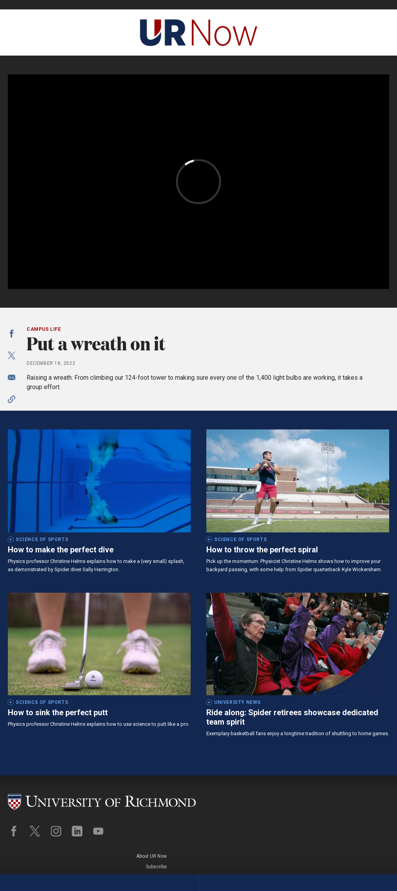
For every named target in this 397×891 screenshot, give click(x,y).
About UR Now (374, 793)
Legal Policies (374, 814)
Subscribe (378, 803)
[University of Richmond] (102, 798)
